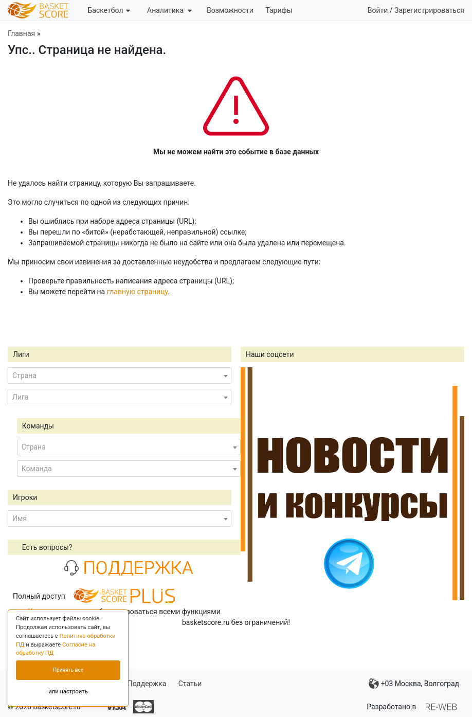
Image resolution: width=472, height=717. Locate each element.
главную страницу (137, 292)
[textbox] (119, 375)
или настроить (68, 691)
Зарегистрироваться (429, 10)
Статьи (190, 683)
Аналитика (169, 10)
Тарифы (278, 10)
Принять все (68, 670)
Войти (378, 10)
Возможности (230, 10)
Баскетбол (108, 10)
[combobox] (119, 375)
